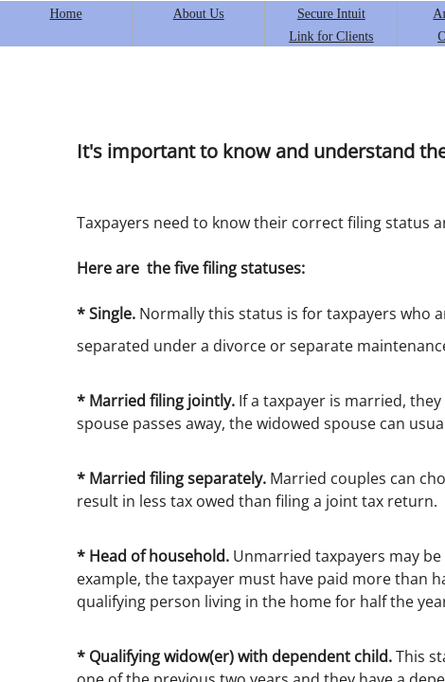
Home (65, 14)
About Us (198, 14)
